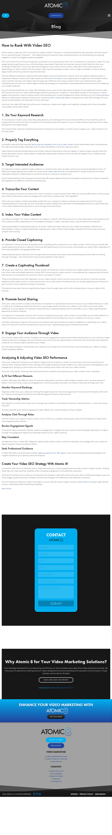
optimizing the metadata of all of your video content (53, 182)
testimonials (48, 135)
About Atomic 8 (56, 811)
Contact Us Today (56, 780)
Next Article (7, 528)
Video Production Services (57, 799)
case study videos (63, 135)
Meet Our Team (56, 816)
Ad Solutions (56, 801)
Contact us (56, 16)
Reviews (56, 819)
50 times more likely (53, 115)
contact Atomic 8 (84, 521)
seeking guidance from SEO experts (53, 492)
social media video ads (52, 209)
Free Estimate (56, 785)
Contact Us (56, 821)
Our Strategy (56, 814)
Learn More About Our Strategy (56, 719)
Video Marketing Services (57, 796)
